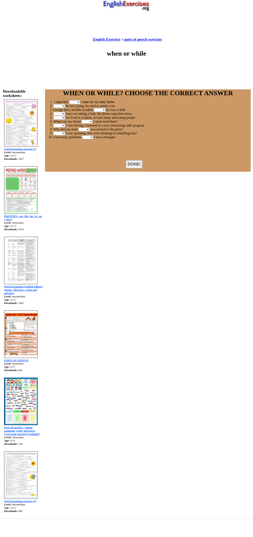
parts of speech (135, 39)
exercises (154, 39)
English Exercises (107, 39)
